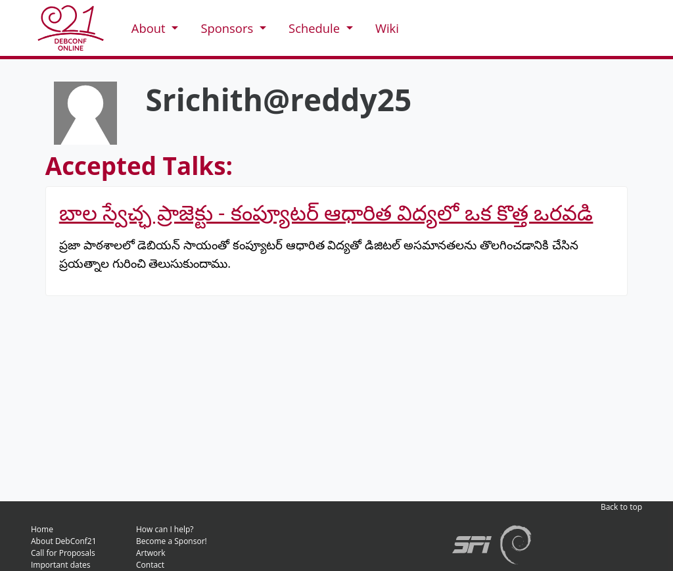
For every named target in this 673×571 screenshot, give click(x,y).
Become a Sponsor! (171, 541)
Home (42, 529)
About (150, 28)
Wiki (387, 28)
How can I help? (165, 529)
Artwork (151, 553)
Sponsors (228, 28)
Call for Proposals (63, 553)
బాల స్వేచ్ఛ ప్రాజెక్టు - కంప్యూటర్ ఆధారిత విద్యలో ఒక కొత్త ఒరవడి (326, 212)
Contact (150, 564)
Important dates (60, 564)
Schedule (316, 28)
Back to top (621, 506)
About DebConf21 (64, 541)
